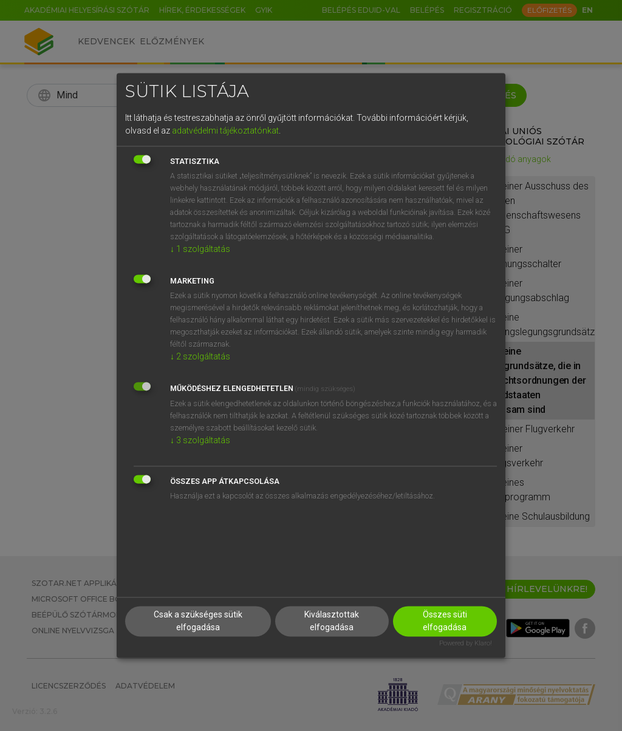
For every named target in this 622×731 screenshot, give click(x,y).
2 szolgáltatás (200, 356)
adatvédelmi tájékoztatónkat (225, 130)
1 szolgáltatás (200, 249)
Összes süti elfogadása (445, 621)
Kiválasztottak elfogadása (331, 621)
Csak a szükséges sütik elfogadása (198, 621)
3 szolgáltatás (200, 440)
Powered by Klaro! (465, 644)
